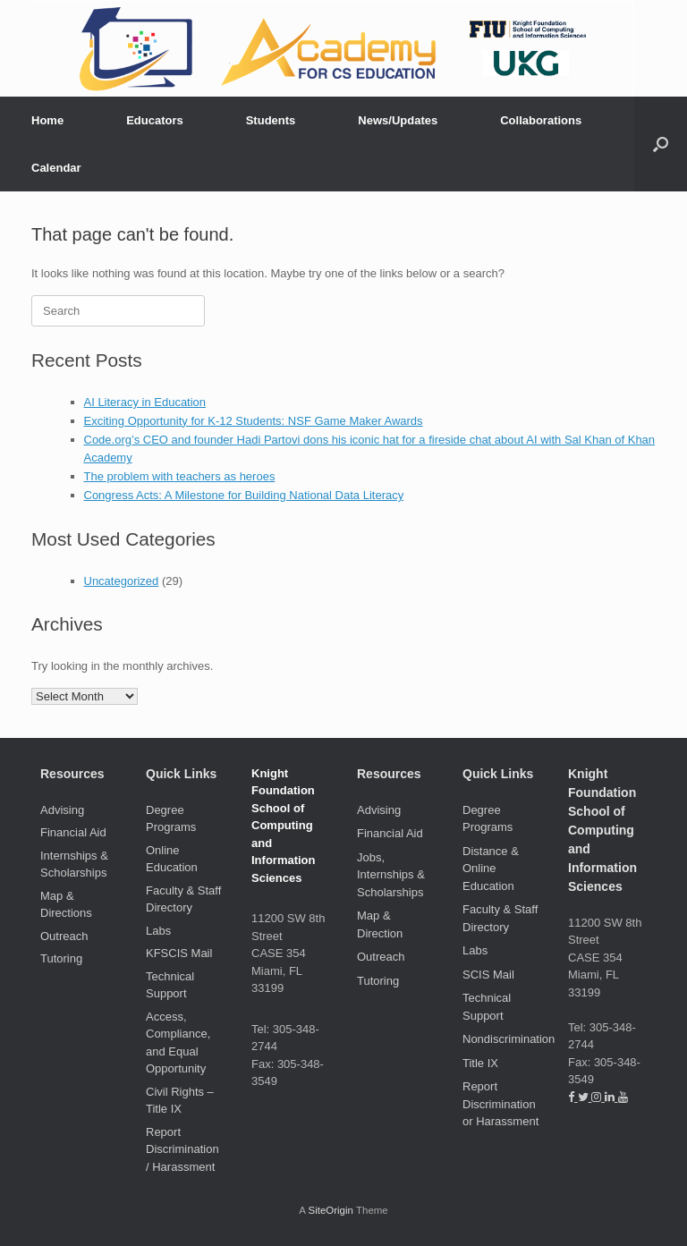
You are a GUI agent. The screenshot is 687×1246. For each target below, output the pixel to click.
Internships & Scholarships (74, 864)
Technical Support (170, 985)
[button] (660, 144)
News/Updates (397, 120)
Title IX (480, 1063)
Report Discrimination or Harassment (500, 1104)
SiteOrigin (330, 1210)
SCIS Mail (488, 974)
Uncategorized (121, 581)
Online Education (172, 859)
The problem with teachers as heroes (180, 476)
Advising (62, 810)
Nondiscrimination (508, 1039)
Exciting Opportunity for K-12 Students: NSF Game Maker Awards (253, 421)
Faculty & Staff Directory (183, 899)
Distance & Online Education (490, 868)
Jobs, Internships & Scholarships (391, 875)
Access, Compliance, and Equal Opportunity (178, 1043)
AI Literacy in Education (145, 402)
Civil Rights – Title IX (180, 1100)
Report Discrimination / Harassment (182, 1149)
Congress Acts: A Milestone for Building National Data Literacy (244, 495)
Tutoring (61, 958)
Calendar (56, 167)
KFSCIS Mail (179, 953)
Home (47, 120)
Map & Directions (66, 904)
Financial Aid (73, 832)
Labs (158, 930)
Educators (154, 120)
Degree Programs (171, 819)
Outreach (64, 936)
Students (271, 120)
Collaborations (540, 120)
